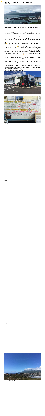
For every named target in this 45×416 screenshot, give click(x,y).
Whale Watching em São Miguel (20, 54)
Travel (10, 3)
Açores (8, 3)
